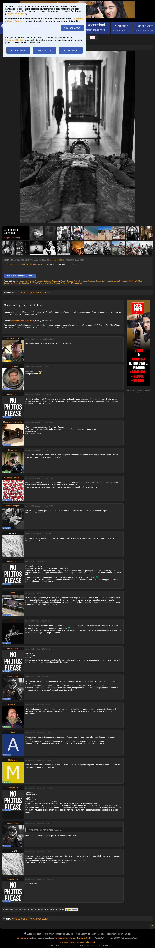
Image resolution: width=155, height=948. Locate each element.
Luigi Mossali (107, 281)
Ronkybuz (12, 450)
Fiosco (84, 281)
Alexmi (12, 732)
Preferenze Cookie (14, 40)
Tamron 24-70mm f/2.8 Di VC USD (33, 264)
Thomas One (76, 283)
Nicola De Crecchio (21, 283)
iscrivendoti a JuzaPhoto (23, 321)
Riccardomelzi (56, 260)
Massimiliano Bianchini (12, 422)
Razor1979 (43, 283)
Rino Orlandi (54, 283)
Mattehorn (12, 760)
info (138, 392)
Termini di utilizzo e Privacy (65, 938)
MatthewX (133, 281)
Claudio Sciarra (66, 281)
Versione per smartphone (26, 938)
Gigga (98, 281)
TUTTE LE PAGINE (19, 293)
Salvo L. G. (65, 283)
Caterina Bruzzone (51, 281)
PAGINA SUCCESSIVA (39, 293)
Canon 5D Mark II (11, 264)
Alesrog (24, 281)
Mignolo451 (12, 704)
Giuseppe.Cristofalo (12, 478)
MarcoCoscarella (121, 281)
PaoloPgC (34, 283)
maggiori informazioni (16, 13)
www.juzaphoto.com (68, 942)
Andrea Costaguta (35, 281)
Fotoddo (91, 281)
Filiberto (77, 281)
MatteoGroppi (12, 676)
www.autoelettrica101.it (86, 942)
